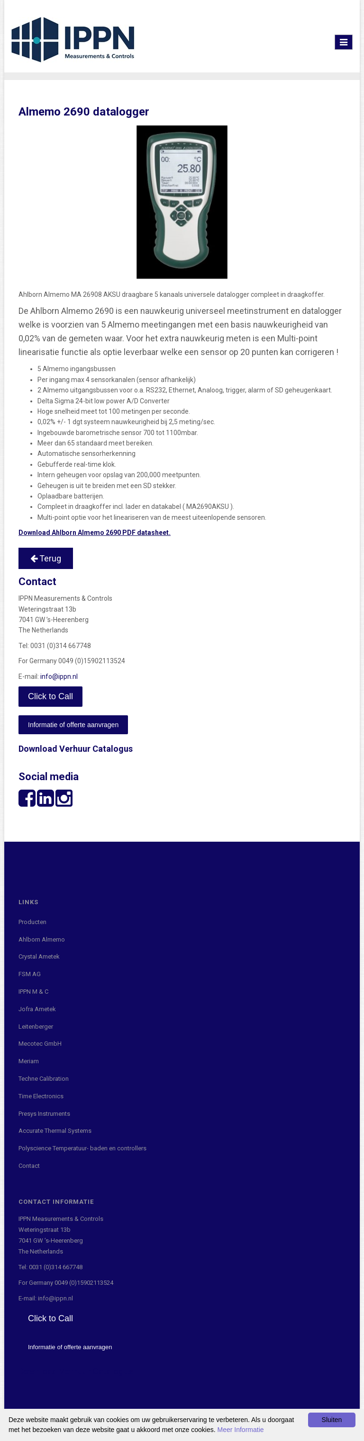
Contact (29, 1165)
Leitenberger (35, 1026)
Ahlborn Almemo (41, 939)
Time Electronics (41, 1096)
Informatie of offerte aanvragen (73, 725)
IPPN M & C (33, 991)
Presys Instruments (44, 1113)
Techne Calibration (43, 1078)
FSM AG (29, 974)
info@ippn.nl (59, 676)
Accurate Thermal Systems (54, 1130)
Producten (32, 921)
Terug (45, 558)
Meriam (28, 1061)
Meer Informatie (241, 1429)
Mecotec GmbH (40, 1043)
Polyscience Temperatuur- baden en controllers (82, 1148)
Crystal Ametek (39, 956)
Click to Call (50, 696)
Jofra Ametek (37, 1009)
